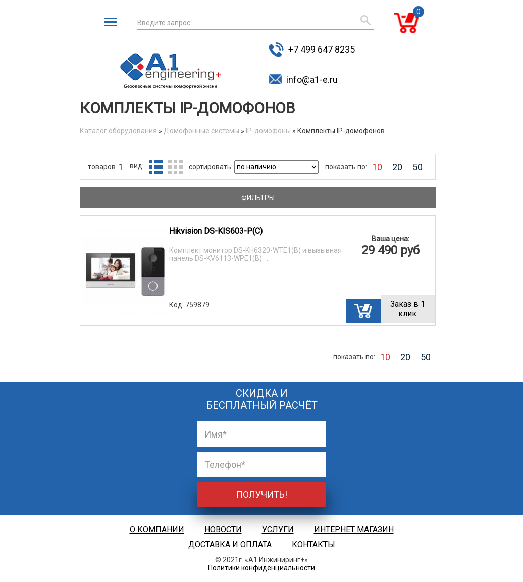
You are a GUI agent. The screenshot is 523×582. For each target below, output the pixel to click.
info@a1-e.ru (312, 79)
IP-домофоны (268, 131)
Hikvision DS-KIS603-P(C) (216, 231)
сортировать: (211, 167)
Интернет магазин (354, 530)
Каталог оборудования (118, 131)
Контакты (313, 544)
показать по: (346, 167)
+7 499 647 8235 (321, 49)
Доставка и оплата (230, 544)
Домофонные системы (201, 131)
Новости (223, 530)
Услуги (278, 530)
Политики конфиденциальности (261, 568)
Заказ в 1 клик (407, 308)
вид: (137, 166)
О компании (157, 530)
